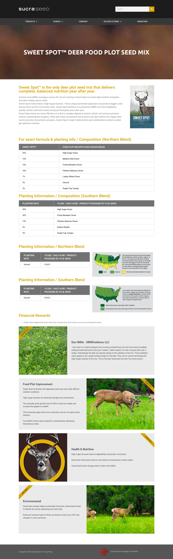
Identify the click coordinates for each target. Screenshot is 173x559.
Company (83, 21)
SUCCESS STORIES (112, 21)
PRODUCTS (31, 21)
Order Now (142, 21)
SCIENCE (58, 21)
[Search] (151, 9)
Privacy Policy (48, 552)
